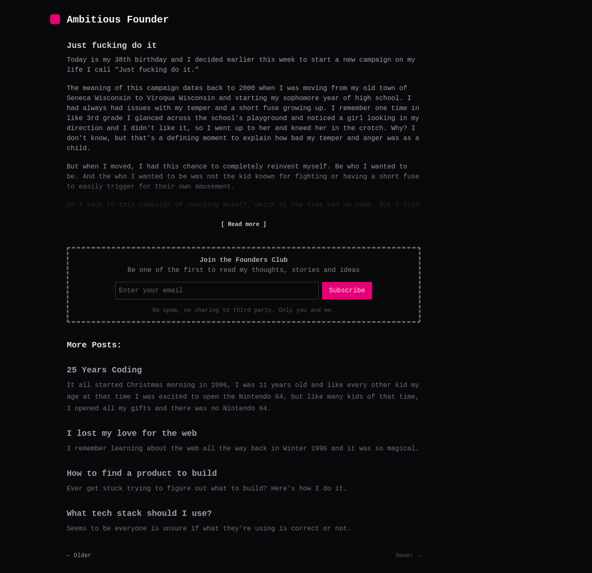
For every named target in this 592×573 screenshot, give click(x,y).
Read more (243, 224)
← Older (79, 555)
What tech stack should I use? (139, 513)
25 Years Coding (104, 370)
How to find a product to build (142, 473)
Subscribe (347, 290)
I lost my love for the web (132, 433)
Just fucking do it (112, 45)
